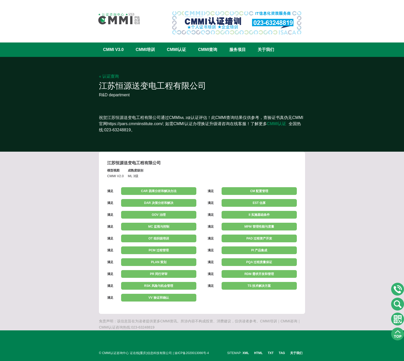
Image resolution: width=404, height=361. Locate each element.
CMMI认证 (176, 49)
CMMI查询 (207, 49)
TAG (282, 353)
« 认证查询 (109, 76)
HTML (258, 353)
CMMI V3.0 (113, 49)
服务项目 (237, 49)
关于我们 (266, 49)
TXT (271, 353)
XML (245, 353)
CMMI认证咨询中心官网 (115, 18)
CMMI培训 (145, 49)
